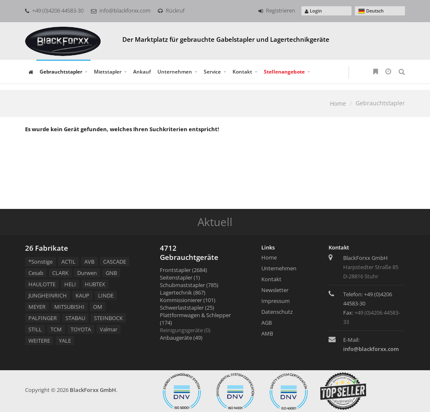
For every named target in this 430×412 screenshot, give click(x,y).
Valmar (108, 329)
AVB (89, 261)
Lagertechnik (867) (182, 292)
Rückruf (171, 10)
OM (97, 306)
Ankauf (142, 71)
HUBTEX (95, 284)
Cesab (35, 273)
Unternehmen (174, 71)
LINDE (106, 295)
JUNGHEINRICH (47, 295)
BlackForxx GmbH (93, 390)
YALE (65, 340)
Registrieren (276, 10)
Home (338, 103)
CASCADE (114, 261)
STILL (35, 329)
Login (313, 11)
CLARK (60, 273)
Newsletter (274, 290)
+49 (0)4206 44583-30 (54, 10)
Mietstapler (107, 71)
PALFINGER (42, 318)
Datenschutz (277, 311)
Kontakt (242, 71)
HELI (70, 284)
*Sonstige (40, 261)
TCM (56, 329)
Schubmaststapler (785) (189, 285)
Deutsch (371, 11)
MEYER (37, 306)
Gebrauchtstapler (61, 71)
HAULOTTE (42, 284)
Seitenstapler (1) (180, 277)
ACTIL (68, 261)
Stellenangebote (284, 71)
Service (212, 71)
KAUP (82, 295)
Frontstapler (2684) (183, 270)
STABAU (75, 318)
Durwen (87, 273)
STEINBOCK (108, 318)
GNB (111, 273)
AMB (267, 333)
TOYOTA (81, 329)
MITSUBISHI (69, 306)
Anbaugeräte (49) (181, 337)
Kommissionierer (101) (187, 300)
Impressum (275, 301)
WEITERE (39, 340)
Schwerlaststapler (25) (187, 307)
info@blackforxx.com (120, 10)
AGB (266, 322)
